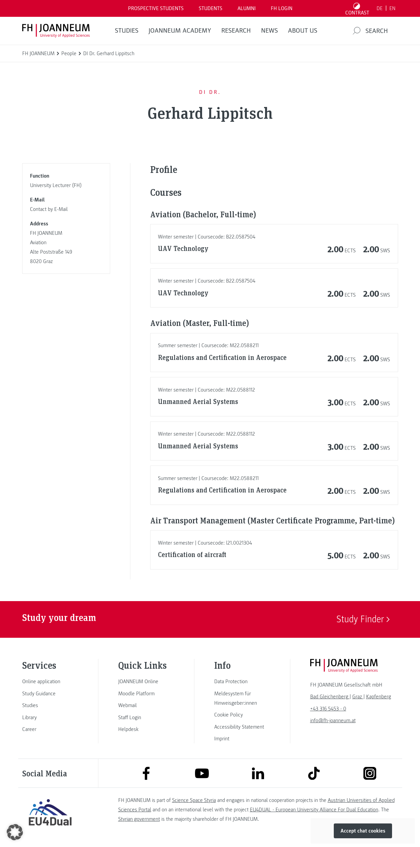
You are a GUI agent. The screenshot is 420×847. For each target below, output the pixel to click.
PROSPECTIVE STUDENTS (156, 8)
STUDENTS (210, 8)
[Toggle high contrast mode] (357, 8)
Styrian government (139, 819)
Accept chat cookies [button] (363, 830)
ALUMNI (246, 8)
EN (392, 8)
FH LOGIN (281, 8)
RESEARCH (236, 31)
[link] (50, 681)
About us (302, 31)
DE (380, 8)
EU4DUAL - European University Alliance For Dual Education (314, 809)
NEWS (269, 31)
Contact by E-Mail (49, 209)
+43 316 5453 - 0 (328, 708)
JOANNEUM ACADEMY (180, 31)
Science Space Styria (194, 800)
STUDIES (126, 31)
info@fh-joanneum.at (333, 720)
